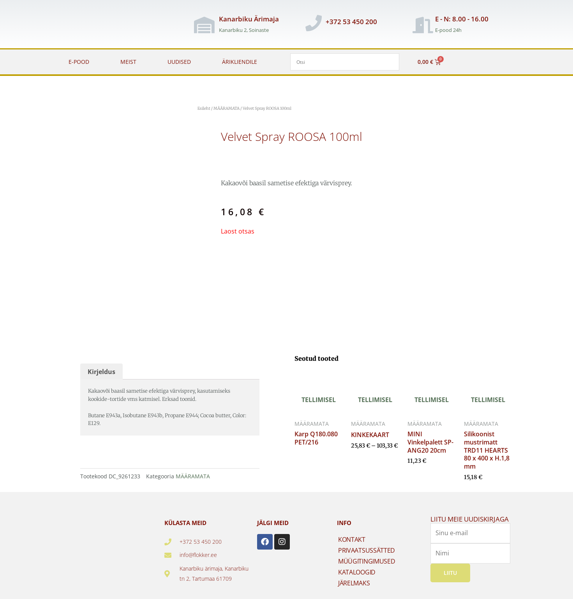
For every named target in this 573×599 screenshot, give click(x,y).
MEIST (128, 61)
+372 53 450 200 (351, 21)
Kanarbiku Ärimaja (249, 18)
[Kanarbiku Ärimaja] (204, 25)
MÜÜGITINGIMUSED (366, 561)
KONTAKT (351, 539)
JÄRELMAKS (354, 583)
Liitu (450, 572)
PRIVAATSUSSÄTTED (366, 550)
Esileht (203, 108)
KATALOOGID (357, 572)
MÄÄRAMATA (226, 108)
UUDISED (179, 61)
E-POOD (79, 61)
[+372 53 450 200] (313, 23)
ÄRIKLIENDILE (239, 61)
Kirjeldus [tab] (101, 371)
